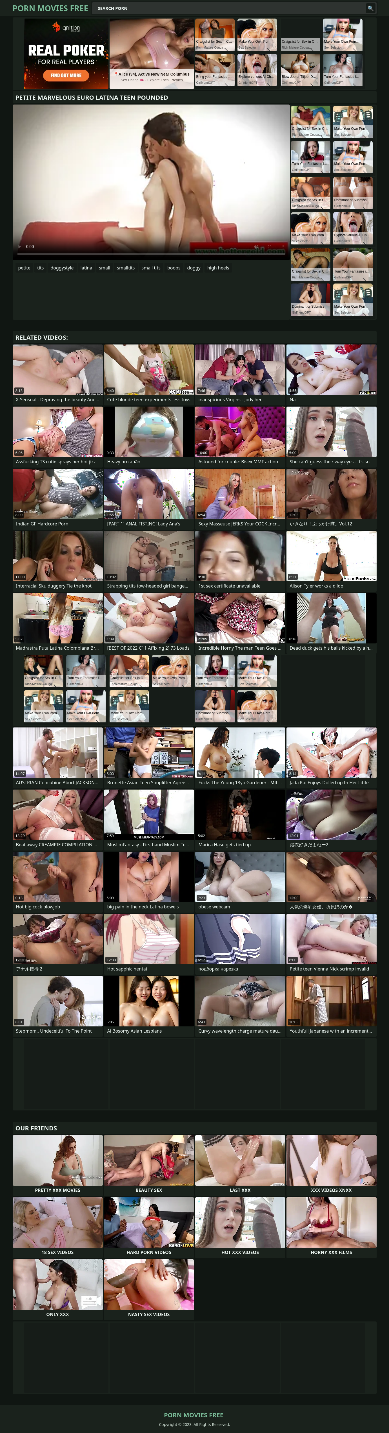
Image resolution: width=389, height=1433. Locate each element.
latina (86, 268)
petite (24, 268)
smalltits (126, 268)
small (104, 268)
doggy (194, 268)
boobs (174, 268)
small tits (151, 268)
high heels (218, 268)
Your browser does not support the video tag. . (151, 182)
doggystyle (62, 268)
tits (40, 268)
